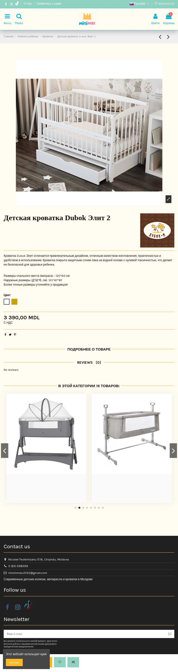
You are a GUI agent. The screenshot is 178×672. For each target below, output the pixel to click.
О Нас (28, 3)
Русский (140, 3)
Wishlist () (164, 3)
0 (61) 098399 (18, 566)
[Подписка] (169, 634)
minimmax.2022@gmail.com (27, 573)
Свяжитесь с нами (49, 3)
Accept (14, 662)
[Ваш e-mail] (84, 634)
